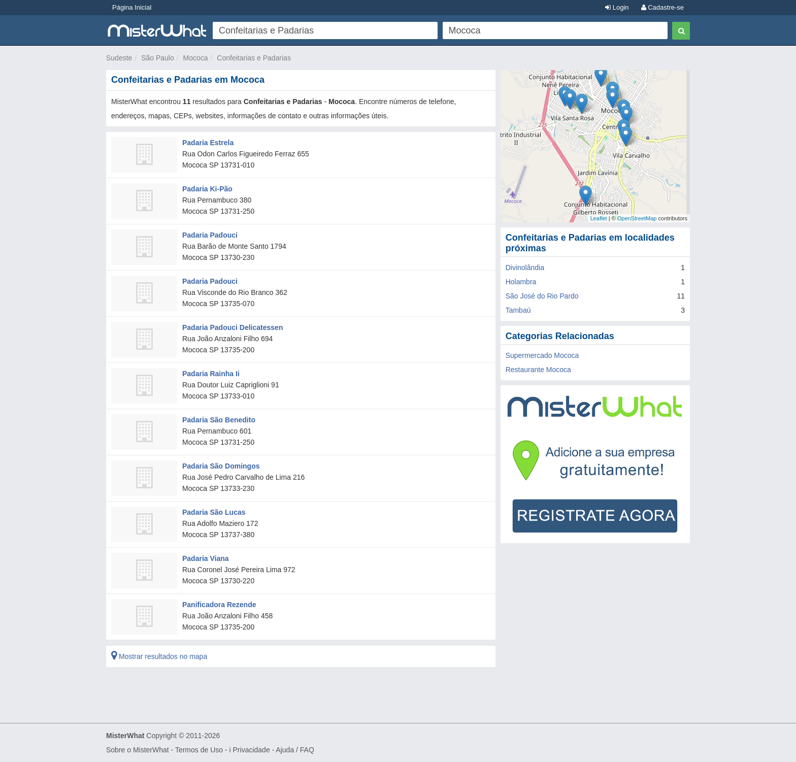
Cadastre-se (662, 7)
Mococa (195, 58)
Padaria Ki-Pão (207, 189)
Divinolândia (525, 267)
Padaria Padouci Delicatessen (232, 327)
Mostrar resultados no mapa (159, 656)
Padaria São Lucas (214, 512)
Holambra (521, 282)
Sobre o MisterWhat (137, 750)
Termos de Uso (199, 750)
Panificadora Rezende (219, 605)
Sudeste (119, 58)
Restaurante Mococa (538, 370)
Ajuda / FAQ (295, 750)
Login (616, 7)
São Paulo (157, 58)
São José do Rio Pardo (542, 296)
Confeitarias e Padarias (254, 58)
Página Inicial (131, 7)
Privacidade (251, 750)
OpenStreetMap (637, 218)
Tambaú (518, 310)
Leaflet (598, 218)
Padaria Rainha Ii (211, 374)
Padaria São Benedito (218, 420)
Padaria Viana (205, 558)
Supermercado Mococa (542, 355)
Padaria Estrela (208, 143)
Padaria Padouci (210, 235)
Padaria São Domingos (220, 466)
